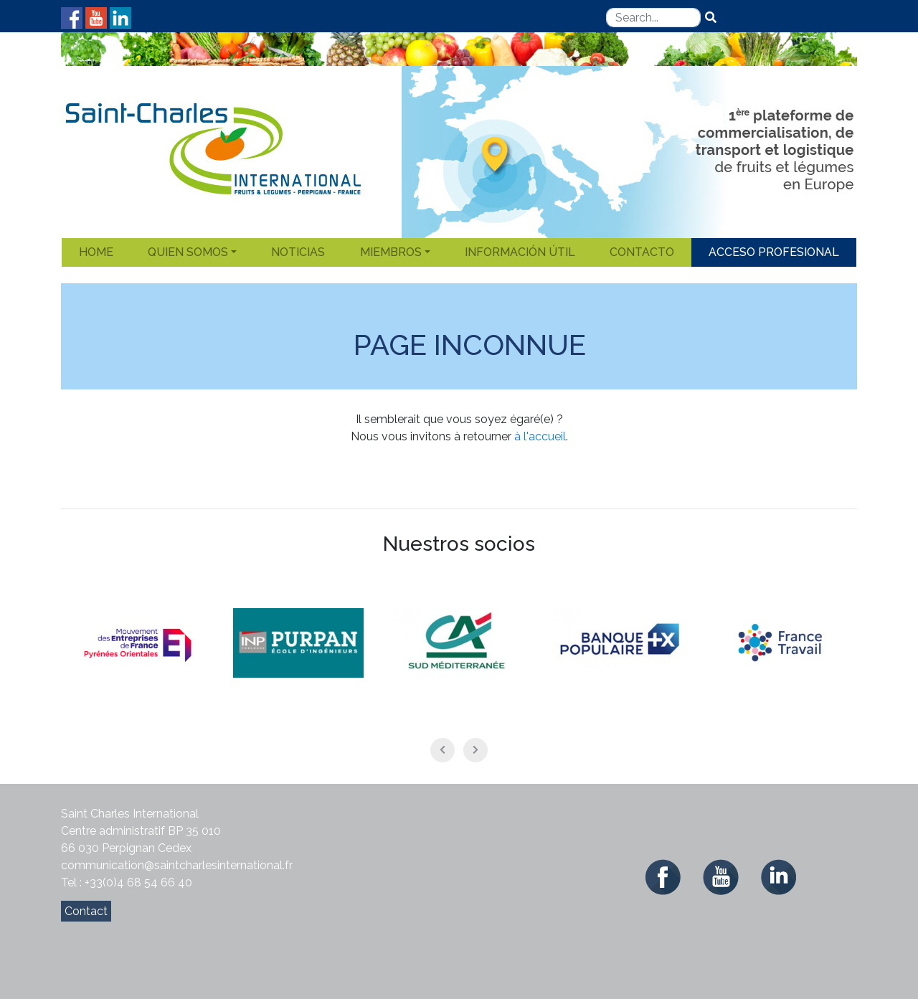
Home (96, 252)
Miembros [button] (391, 252)
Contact (86, 911)
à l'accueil (540, 436)
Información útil (520, 252)
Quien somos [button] (188, 252)
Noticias (298, 252)
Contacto (642, 252)
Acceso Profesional (774, 252)
